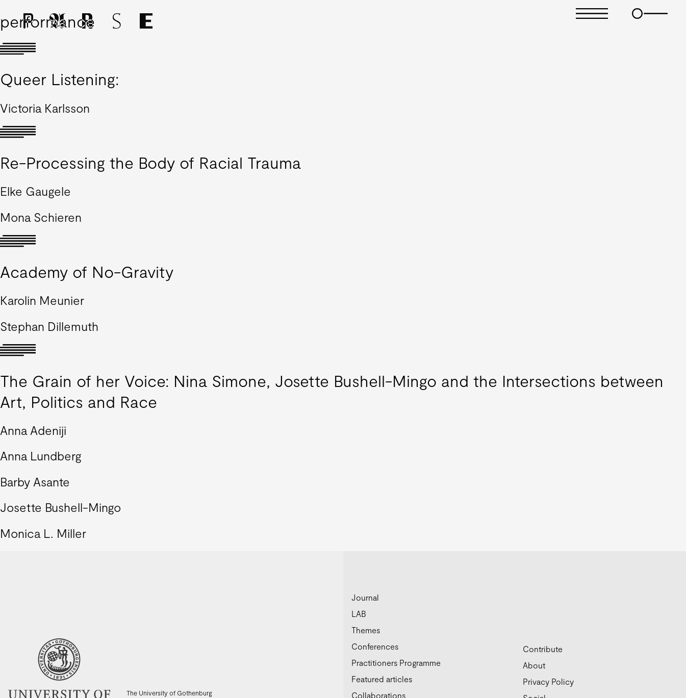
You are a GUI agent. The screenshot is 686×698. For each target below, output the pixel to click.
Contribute (543, 649)
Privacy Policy (548, 681)
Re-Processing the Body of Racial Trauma (150, 162)
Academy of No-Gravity (86, 271)
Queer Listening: (59, 78)
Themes (365, 630)
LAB (358, 613)
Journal (365, 597)
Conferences (374, 646)
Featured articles (381, 679)
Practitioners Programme (396, 662)
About (534, 665)
